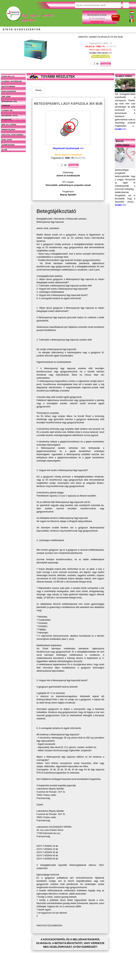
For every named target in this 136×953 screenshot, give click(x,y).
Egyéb (4, 150)
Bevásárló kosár (97, 14)
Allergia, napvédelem (12, 81)
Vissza (38, 90)
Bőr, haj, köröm (9, 125)
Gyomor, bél (7, 110)
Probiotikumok (8, 130)
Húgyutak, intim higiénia (12, 135)
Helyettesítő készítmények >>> (68, 148)
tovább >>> (120, 129)
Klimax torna (124, 76)
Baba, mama (7, 140)
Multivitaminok (8, 86)
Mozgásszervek (9, 91)
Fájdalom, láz (8, 76)
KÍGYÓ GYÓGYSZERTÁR (22, 29)
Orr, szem (6, 96)
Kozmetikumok (8, 145)
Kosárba (106, 64)
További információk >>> (100, 53)
